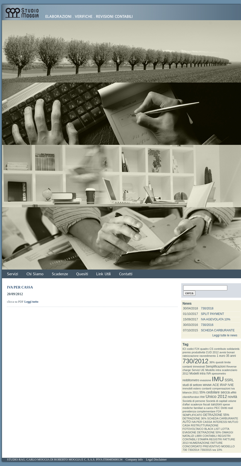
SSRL (229, 380)
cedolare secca (218, 392)
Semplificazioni (216, 366)
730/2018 (207, 308)
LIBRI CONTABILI (206, 435)
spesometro (219, 373)
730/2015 (206, 449)
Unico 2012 (216, 396)
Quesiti (82, 274)
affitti (233, 392)
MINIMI (207, 384)
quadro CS (206, 348)
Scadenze (60, 274)
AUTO (186, 422)
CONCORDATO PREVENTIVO (201, 446)
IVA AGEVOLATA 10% (215, 319)
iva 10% (217, 449)
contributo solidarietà (227, 348)
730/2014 (193, 449)
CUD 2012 (212, 352)
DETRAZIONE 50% (209, 432)
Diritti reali (227, 407)
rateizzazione (190, 355)
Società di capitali (216, 400)
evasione (205, 380)
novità (232, 397)
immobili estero (191, 388)
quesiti (220, 362)
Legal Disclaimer (156, 459)
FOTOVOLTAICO (192, 428)
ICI (184, 348)
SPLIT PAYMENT (212, 314)
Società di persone (193, 400)
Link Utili (103, 274)
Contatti (125, 274)
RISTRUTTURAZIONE (204, 425)
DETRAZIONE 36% (194, 418)
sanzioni (216, 404)
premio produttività (193, 352)
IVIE (231, 385)
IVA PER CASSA (201, 421)
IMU (218, 379)
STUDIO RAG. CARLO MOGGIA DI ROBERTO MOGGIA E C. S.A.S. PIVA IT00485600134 (64, 459)
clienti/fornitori (190, 396)
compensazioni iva (223, 388)
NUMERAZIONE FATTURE (206, 442)
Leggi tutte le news (224, 335)
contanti (206, 388)
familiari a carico (203, 407)
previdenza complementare (199, 411)
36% (212, 362)
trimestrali (199, 366)
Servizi (12, 274)
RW (202, 396)
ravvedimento (207, 355)
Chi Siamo (35, 274)
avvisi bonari (227, 352)
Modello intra (213, 370)
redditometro (190, 380)
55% (202, 392)
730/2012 (195, 361)
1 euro (221, 356)
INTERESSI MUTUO (225, 421)
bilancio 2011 (190, 392)
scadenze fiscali (200, 404)
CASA (186, 425)
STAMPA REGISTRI (210, 439)
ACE (215, 385)
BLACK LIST (212, 428)
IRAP (223, 385)
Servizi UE (198, 370)
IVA (208, 373)
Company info (134, 459)
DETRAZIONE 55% (216, 415)
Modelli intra (197, 373)
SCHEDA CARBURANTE (218, 330)
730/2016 (207, 325)
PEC (217, 407)
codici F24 (193, 348)
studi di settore (192, 385)
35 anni (231, 356)
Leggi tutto (31, 301)
